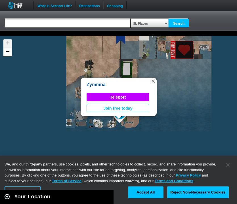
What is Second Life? (54, 5)
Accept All (146, 192)
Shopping (115, 5)
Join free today (118, 108)
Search (178, 24)
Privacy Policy (188, 175)
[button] (153, 81)
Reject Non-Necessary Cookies (198, 192)
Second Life (18, 5)
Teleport (118, 97)
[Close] (228, 165)
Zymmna (96, 84)
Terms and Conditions (174, 181)
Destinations (89, 5)
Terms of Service (66, 181)
